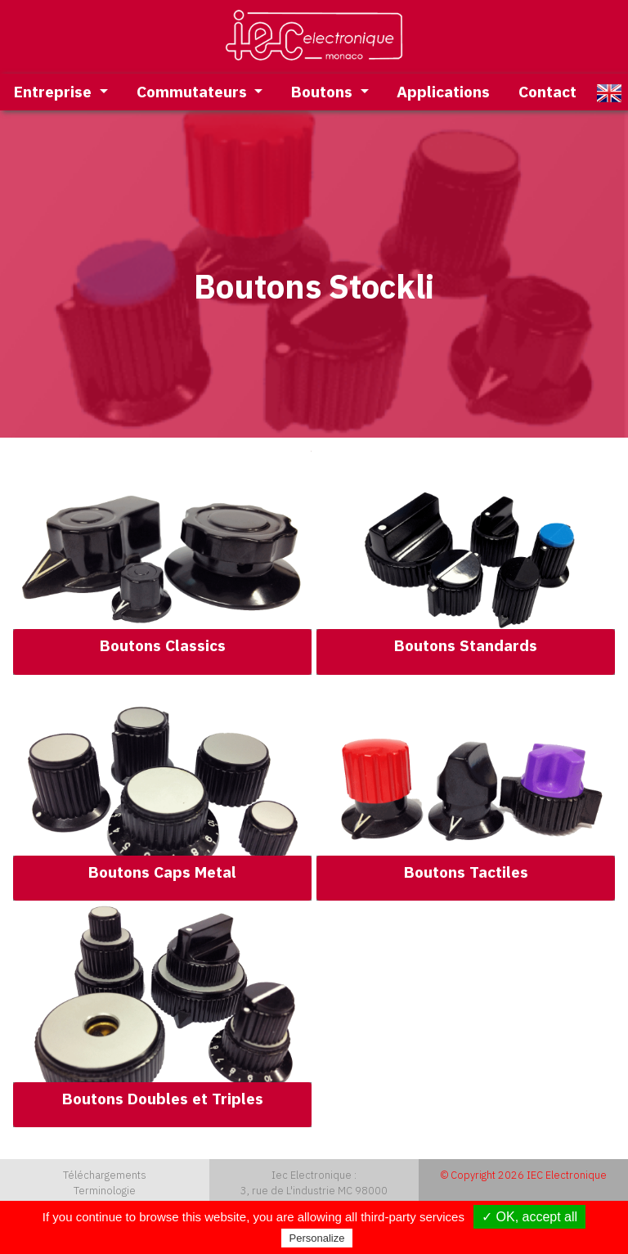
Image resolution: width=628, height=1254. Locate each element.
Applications (443, 91)
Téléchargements (104, 1175)
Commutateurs (194, 91)
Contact (547, 91)
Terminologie (105, 1191)
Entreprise (55, 91)
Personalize (317, 1238)
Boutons (324, 91)
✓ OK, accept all (529, 1217)
